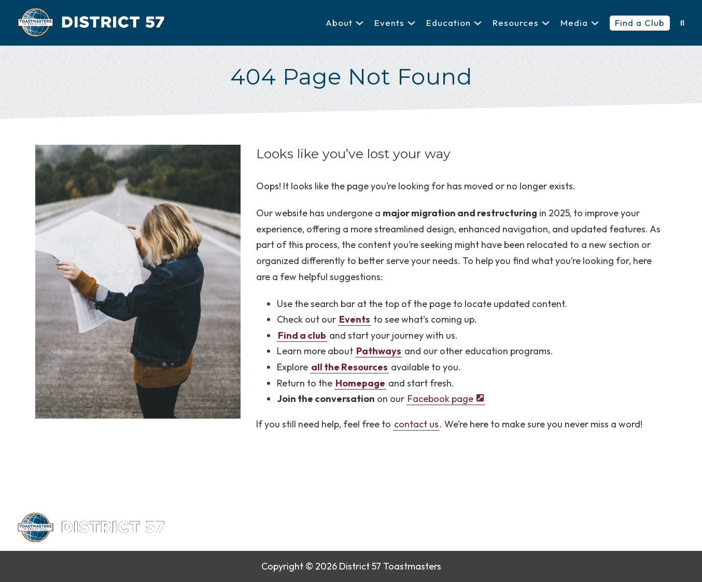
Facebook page (440, 399)
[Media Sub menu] (595, 23)
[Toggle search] (682, 22)
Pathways (378, 351)
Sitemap (512, 528)
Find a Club (640, 22)
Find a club (302, 335)
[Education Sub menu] (477, 23)
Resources (516, 22)
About (339, 22)
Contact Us (328, 528)
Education (448, 22)
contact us (416, 424)
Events (389, 22)
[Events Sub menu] (411, 23)
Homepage (360, 383)
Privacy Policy (394, 528)
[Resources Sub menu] (545, 23)
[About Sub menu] (359, 23)
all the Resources (349, 367)
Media (574, 22)
